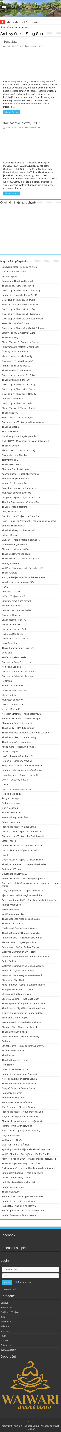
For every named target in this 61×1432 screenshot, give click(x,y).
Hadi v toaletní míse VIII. (14, 629)
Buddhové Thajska (10, 1312)
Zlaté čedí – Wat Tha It (13, 980)
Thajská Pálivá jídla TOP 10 (16, 379)
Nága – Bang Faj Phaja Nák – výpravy (21, 1130)
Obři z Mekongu (10, 808)
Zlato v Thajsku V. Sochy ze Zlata (18, 332)
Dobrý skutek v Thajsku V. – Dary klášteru (23, 422)
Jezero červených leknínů (14, 544)
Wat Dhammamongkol (13, 914)
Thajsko (5, 1340)
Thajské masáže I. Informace (16, 742)
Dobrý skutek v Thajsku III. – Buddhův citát (23, 836)
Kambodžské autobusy (13, 1187)
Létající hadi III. (9, 841)
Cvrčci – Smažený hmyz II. (15, 779)
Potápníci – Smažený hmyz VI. (17, 761)
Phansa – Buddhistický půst (16, 469)
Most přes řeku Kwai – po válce (17, 989)
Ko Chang (7, 681)
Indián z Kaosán (10, 535)
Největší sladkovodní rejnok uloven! (19, 1078)
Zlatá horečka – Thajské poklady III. (20, 1027)
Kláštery (5, 1326)
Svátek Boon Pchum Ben (14, 690)
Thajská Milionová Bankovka (16, 554)
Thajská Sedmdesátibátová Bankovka (21, 933)
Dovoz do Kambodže (12, 704)
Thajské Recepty (10, 445)
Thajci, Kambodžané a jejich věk (18, 648)
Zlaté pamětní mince (12, 605)
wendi (7, 46)
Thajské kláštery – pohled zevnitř (18, 530)
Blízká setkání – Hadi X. (14, 619)
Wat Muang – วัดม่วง (12, 1140)
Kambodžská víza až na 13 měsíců (19, 1074)
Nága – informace (11, 1135)
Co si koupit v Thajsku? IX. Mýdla (18, 300)
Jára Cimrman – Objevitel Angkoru (19, 1107)
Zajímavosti (6, 1345)
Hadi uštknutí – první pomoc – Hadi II (20, 850)
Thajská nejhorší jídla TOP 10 (16, 370)
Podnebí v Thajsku (11, 591)
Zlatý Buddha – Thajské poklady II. (19, 942)
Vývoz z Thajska (10, 751)
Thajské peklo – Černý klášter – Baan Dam (23, 1003)
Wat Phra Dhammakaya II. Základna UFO (23, 568)
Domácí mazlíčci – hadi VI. (15, 638)
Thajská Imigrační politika (14, 1031)
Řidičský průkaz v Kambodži (16, 351)
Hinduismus (8, 1064)
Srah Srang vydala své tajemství (18, 970)
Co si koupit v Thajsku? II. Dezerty (19, 394)
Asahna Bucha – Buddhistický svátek (20, 474)
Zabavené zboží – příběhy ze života (22, 22)
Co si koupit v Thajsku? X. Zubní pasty (21, 290)
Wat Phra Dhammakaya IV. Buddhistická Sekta (25, 956)
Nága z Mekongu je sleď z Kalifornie (20, 1116)
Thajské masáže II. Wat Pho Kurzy (19, 737)
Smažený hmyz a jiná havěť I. (16, 601)
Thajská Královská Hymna (15, 1060)
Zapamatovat (23, 1282)
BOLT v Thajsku (10, 431)
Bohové (4, 1302)
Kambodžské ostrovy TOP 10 (22, 123)
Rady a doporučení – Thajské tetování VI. (22, 890)
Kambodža (31, 46)
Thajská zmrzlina (10, 427)
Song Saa (10, 41)
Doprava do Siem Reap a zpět (17, 662)
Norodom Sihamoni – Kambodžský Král (21, 714)
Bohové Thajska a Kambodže (16, 610)
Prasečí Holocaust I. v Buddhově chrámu (22, 1111)
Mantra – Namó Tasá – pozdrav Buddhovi (22, 1196)
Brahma (6, 1041)
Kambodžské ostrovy (12, 699)
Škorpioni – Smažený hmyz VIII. (18, 723)
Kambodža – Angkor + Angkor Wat (19, 1206)
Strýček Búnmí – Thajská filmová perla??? (23, 1046)
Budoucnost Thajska (12, 869)
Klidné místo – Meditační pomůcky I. (20, 746)
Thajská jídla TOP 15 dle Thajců (18, 285)
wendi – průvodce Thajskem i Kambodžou (23, 1210)
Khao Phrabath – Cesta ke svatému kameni (23, 984)
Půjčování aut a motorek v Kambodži (20, 347)
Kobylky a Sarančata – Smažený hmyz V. (22, 765)
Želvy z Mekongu (10, 798)
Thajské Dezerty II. (11, 337)
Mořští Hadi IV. (9, 695)
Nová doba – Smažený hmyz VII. (18, 756)
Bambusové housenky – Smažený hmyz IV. (23, 770)
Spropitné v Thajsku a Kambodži (18, 281)
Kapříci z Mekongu (11, 812)
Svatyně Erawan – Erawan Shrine (19, 1088)
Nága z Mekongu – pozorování (17, 789)
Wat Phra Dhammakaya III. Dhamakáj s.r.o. (23, 966)
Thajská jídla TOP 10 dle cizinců (18, 728)
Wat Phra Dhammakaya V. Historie (19, 951)
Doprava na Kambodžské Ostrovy (19, 671)
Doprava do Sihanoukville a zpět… (19, 676)
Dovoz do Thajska (11, 615)
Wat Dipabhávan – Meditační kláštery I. (21, 1036)
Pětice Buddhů (9, 961)
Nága (3, 1335)
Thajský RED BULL (11, 464)
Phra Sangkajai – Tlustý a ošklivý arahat (22, 937)
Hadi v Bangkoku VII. (12, 634)
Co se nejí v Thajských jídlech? (17, 361)
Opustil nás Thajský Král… (15, 873)
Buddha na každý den (13, 1097)
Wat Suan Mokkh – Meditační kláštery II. (22, 1022)
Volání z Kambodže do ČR (15, 1069)
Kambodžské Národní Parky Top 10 (19, 295)
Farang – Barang (10, 563)
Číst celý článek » (11, 112)
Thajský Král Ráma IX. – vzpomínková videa (24, 864)
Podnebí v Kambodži (12, 398)
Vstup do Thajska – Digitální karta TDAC (22, 497)
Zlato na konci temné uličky (15, 549)
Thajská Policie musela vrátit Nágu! (19, 1083)
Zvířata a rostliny (9, 1350)
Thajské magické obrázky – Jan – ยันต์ (21, 1163)
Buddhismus (7, 1307)
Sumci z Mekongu (11, 822)
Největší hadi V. (9, 643)
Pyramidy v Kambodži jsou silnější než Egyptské (26, 1149)
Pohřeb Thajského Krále (14, 657)
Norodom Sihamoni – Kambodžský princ (22, 718)
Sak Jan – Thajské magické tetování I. (21, 539)
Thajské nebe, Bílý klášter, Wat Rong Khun (23, 1008)
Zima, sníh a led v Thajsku (15, 1017)
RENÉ (5, 586)
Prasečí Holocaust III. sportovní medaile (22, 845)
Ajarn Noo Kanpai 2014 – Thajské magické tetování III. (29, 1158)
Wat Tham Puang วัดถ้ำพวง (15, 1144)
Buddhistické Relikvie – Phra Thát (19, 1182)
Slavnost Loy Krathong (13, 1050)
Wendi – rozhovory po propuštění (18, 582)
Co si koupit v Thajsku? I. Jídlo (17, 403)
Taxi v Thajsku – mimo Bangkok (18, 417)
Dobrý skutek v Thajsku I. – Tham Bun (21, 516)
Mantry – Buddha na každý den (17, 1102)
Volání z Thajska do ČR (13, 596)
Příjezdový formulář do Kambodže (19, 488)
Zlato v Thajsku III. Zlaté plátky (17, 356)
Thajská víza (8, 1055)
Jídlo (3, 1317)
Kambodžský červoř (12, 1093)
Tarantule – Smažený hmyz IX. (17, 323)
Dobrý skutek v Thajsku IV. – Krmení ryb (22, 831)
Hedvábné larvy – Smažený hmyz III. (20, 775)
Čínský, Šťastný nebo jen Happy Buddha (22, 1013)
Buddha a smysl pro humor (15, 478)
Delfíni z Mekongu (11, 803)
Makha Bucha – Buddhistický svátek (20, 304)
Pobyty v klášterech (11, 511)
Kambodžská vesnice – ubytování (18, 1201)
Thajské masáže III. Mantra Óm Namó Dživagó (25, 732)
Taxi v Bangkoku (10, 459)
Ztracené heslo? (10, 1289)
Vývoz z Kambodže (11, 709)
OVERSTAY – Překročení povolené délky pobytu (26, 441)
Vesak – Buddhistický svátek (16, 1177)
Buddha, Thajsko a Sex (13, 525)
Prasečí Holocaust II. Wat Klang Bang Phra (23, 878)
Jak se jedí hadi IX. (11, 624)
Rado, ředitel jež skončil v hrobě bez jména (23, 577)
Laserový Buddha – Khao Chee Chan (20, 999)
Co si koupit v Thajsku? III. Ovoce (18, 389)
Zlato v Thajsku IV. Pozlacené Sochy (20, 342)
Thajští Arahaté (9, 572)
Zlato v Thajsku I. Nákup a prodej (18, 450)
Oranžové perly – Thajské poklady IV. (20, 436)
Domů (4, 27)
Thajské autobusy (11, 1191)
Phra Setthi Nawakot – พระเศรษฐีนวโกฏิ (22, 1121)
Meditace (5, 1331)
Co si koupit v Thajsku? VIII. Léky (18, 309)
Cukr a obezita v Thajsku (14, 455)
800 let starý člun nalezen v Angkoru (20, 928)
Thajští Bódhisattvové (12, 923)
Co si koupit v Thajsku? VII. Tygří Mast (21, 314)
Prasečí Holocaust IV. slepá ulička (19, 826)
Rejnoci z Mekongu (11, 793)
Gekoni (5, 784)
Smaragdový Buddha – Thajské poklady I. (23, 1173)
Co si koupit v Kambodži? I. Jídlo (18, 375)
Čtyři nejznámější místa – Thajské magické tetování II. (29, 1168)
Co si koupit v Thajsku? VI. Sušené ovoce (23, 318)
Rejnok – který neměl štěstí (15, 817)
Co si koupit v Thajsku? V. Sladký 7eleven (23, 328)
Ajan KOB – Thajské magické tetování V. (22, 895)
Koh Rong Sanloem (11, 666)
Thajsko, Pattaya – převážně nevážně (21, 502)
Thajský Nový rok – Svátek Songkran (20, 558)
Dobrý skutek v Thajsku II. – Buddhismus (22, 859)
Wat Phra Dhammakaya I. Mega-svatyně (22, 975)
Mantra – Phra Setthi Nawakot (17, 1126)
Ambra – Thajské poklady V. (16, 365)
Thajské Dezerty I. (11, 412)
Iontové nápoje (9, 276)
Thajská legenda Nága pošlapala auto (21, 919)
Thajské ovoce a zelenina (14, 507)
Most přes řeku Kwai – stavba (16, 994)
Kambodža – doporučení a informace (20, 1215)
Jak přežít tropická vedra (14, 271)
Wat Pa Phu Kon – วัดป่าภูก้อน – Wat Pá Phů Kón (26, 1154)
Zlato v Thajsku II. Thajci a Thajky (18, 408)
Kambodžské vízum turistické (16, 492)
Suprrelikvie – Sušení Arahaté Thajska (21, 947)
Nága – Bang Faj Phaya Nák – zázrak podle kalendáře (29, 521)
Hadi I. (5, 855)
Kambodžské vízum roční (14, 483)
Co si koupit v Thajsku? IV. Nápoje (19, 384)
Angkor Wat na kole (11, 904)
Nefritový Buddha (10, 909)
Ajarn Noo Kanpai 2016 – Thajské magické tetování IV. (29, 900)
